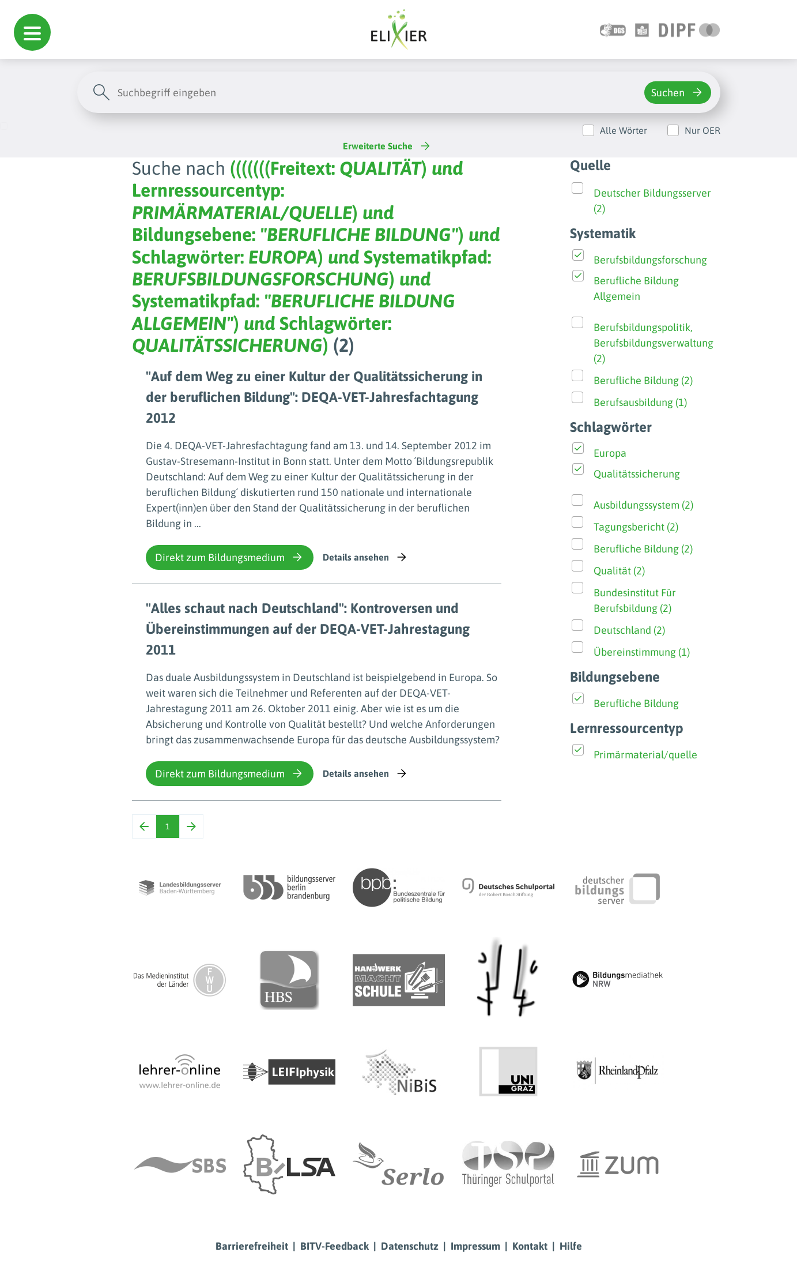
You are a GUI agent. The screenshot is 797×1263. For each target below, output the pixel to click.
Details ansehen (366, 557)
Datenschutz (410, 1246)
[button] (32, 32)
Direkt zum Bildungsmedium (229, 557)
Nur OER (702, 130)
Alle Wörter (623, 130)
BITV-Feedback (334, 1246)
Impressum (475, 1246)
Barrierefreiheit (252, 1246)
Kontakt (529, 1246)
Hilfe (571, 1246)
